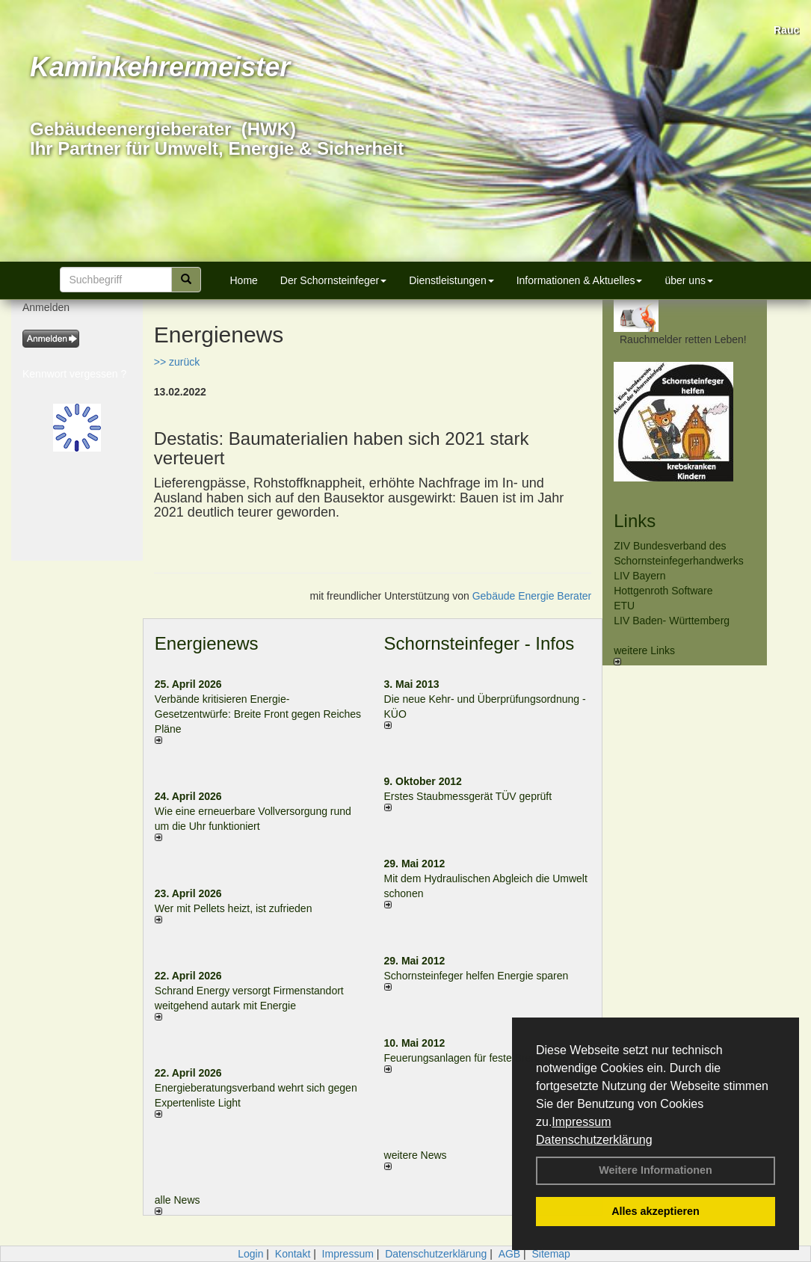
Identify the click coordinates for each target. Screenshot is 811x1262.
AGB (510, 1254)
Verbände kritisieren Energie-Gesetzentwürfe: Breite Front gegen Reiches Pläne (258, 714)
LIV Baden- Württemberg (672, 621)
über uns (688, 280)
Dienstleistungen (451, 280)
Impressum (581, 1121)
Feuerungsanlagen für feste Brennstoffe (476, 1058)
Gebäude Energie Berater (532, 596)
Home (244, 280)
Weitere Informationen (655, 1170)
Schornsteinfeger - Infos (479, 643)
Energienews (207, 643)
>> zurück (177, 362)
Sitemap (551, 1254)
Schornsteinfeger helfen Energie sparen (476, 976)
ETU (624, 606)
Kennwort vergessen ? (74, 374)
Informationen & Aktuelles (579, 280)
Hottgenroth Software (663, 591)
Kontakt (292, 1254)
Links (635, 521)
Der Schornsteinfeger (333, 280)
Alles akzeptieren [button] (655, 1211)
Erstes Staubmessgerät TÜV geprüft (468, 796)
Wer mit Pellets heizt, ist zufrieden (233, 908)
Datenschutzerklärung (594, 1139)
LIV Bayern (639, 576)
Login (250, 1254)
